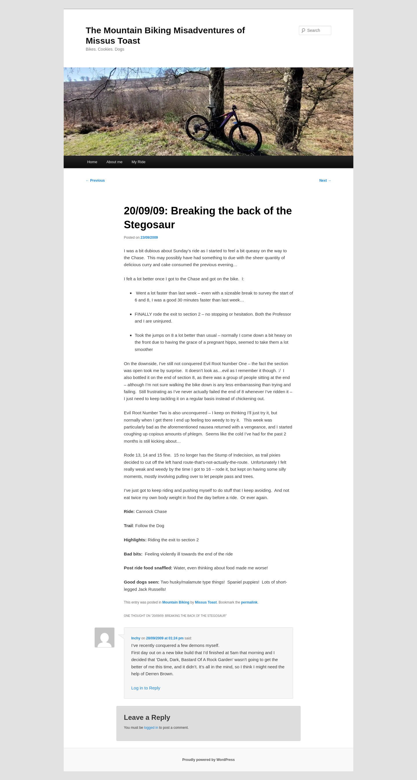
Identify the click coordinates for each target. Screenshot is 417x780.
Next (325, 181)
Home (92, 162)
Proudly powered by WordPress (208, 760)
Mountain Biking (175, 602)
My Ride (139, 162)
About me (114, 162)
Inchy (135, 638)
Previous (95, 181)
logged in (151, 728)
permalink (249, 602)
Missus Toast (206, 602)
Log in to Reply (145, 687)
